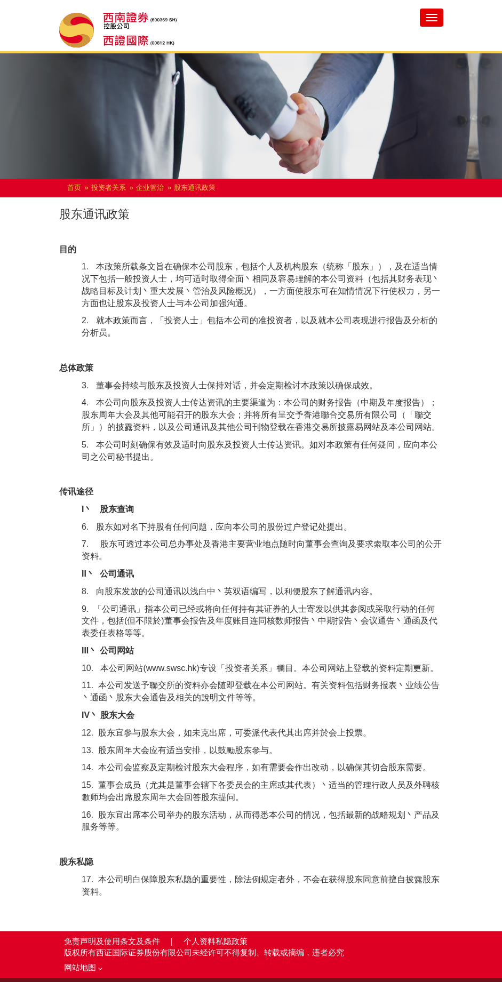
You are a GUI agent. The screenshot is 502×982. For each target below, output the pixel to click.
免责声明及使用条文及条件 (113, 941)
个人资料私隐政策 (216, 941)
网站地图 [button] (83, 967)
